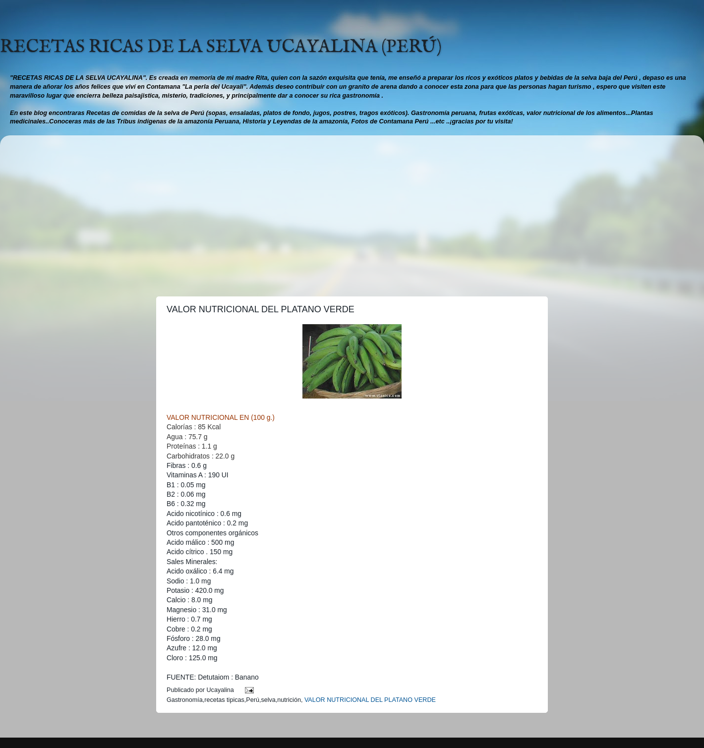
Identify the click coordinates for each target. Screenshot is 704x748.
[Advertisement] (352, 212)
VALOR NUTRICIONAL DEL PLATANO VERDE (370, 699)
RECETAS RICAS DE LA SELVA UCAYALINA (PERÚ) (221, 47)
